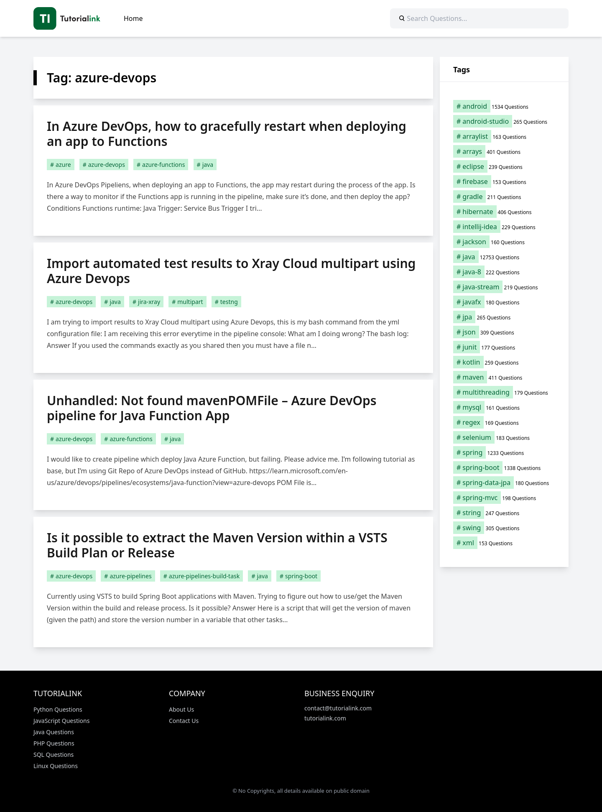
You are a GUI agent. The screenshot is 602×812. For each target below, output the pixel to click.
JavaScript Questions (61, 721)
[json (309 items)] (504, 332)
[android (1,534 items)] (504, 106)
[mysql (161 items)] (504, 407)
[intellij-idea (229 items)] (504, 226)
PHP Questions (53, 743)
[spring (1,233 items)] (504, 452)
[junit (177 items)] (504, 347)
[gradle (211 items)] (504, 196)
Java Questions (53, 732)
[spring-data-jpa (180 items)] (504, 482)
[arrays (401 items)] (504, 151)
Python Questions (57, 709)
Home (133, 18)
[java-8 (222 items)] (504, 272)
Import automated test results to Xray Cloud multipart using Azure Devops (231, 271)
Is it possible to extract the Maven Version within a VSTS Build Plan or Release (217, 545)
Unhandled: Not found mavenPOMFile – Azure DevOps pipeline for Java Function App (212, 408)
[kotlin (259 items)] (504, 362)
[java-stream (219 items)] (504, 287)
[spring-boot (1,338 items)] (504, 467)
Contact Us (184, 721)
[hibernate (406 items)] (504, 211)
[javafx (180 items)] (504, 302)
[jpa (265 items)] (504, 317)
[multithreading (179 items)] (504, 392)
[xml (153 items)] (504, 543)
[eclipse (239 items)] (504, 166)
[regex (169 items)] (504, 422)
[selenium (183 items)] (504, 437)
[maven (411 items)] (504, 377)
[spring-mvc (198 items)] (504, 497)
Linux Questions (55, 766)
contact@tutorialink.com (338, 708)
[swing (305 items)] (504, 527)
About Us (181, 709)
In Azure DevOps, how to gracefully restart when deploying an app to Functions (226, 133)
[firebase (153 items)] (504, 181)
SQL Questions (53, 754)
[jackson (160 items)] (504, 241)
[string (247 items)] (504, 512)
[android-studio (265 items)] (504, 121)
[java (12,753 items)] (504, 257)
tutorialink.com (325, 718)
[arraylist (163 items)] (504, 136)
